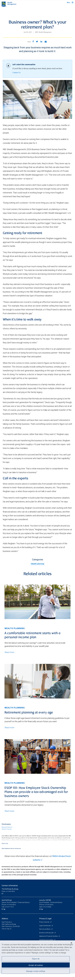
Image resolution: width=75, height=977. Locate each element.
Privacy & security (44, 922)
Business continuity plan (46, 933)
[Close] (71, 942)
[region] (37, 958)
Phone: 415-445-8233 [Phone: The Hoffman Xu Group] (8, 891)
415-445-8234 (49, 905)
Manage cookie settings (35, 971)
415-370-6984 (46, 907)
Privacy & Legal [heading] (45, 918)
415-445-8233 (11, 905)
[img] (37, 602)
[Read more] (5, 843)
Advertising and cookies (46, 940)
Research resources (7, 829)
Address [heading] (5, 918)
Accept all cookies (36, 965)
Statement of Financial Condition (48, 936)
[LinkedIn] (5, 909)
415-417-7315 (9, 907)
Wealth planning (37, 564)
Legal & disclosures (45, 926)
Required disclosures (7, 827)
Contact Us (16, 72)
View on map (6, 929)
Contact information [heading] (10, 885)
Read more (9, 652)
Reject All (35, 959)
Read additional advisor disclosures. (11, 848)
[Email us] (3, 894)
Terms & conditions (45, 929)
